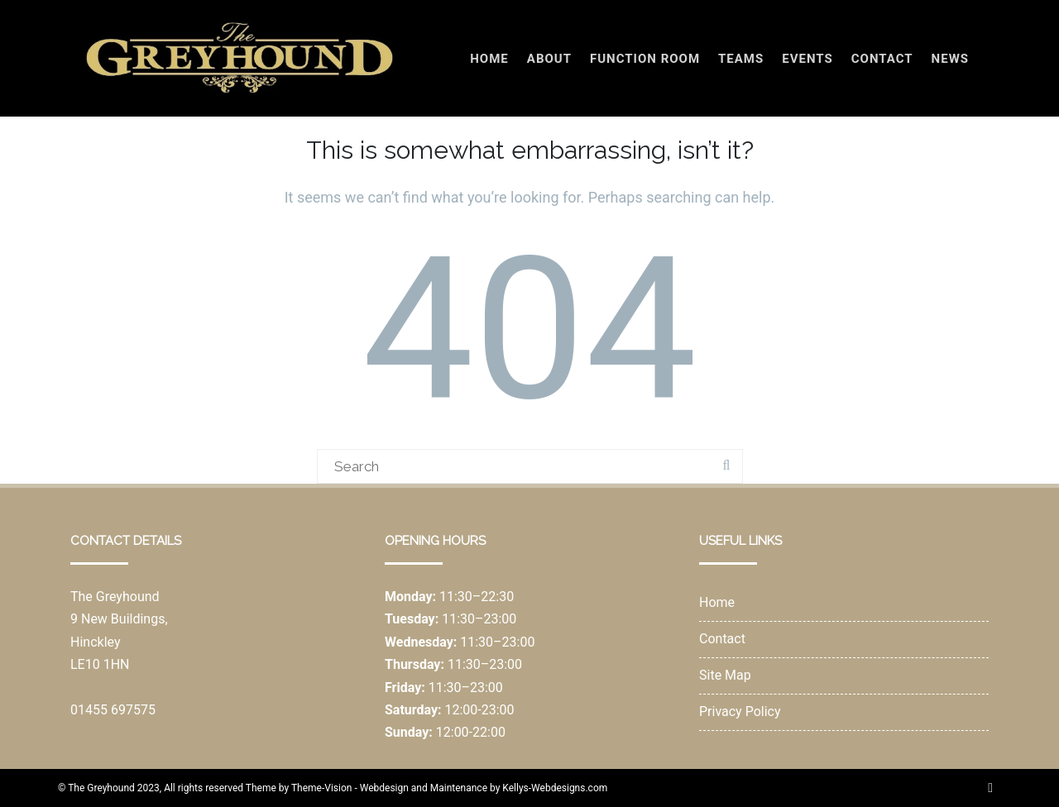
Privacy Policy (740, 711)
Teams (741, 58)
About (549, 58)
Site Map (725, 675)
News (950, 58)
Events (807, 58)
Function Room (645, 58)
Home (489, 58)
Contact (882, 58)
